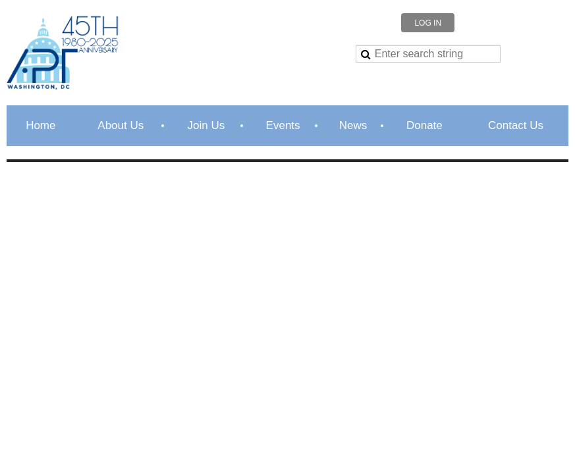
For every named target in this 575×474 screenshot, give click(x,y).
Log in (427, 23)
